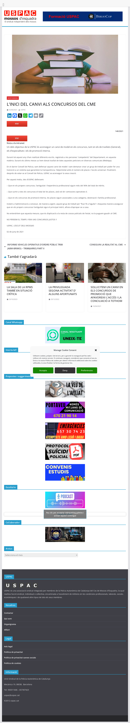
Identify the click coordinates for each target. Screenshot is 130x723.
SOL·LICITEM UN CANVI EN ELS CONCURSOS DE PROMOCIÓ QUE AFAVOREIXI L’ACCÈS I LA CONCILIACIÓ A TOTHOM (107, 294)
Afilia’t (7, 630)
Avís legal (8, 646)
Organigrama (10, 624)
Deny (65, 378)
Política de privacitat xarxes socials (20, 657)
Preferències (87, 378)
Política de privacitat (13, 652)
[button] (95, 357)
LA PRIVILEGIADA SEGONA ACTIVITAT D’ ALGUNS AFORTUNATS (63, 290)
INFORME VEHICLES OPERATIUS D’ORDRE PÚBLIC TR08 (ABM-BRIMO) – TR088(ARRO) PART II (33, 246)
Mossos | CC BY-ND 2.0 (31, 265)
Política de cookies (12, 663)
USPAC (23, 110)
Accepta (43, 378)
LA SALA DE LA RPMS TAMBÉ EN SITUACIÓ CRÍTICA (20, 290)
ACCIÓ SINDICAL (13, 98)
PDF (17, 124)
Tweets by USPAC (65, 514)
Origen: (19, 265)
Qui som (8, 618)
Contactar (8, 613)
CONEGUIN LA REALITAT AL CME (108, 244)
